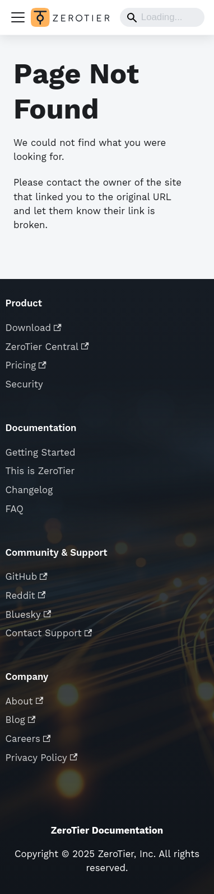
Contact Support (49, 632)
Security (24, 384)
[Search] (162, 17)
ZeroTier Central (47, 346)
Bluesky (29, 614)
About (25, 701)
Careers (28, 738)
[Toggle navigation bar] (18, 17)
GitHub (27, 576)
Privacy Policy (42, 757)
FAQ (15, 508)
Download (34, 327)
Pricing (26, 365)
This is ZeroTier (40, 470)
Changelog (29, 489)
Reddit (26, 595)
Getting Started (41, 452)
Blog (21, 719)
